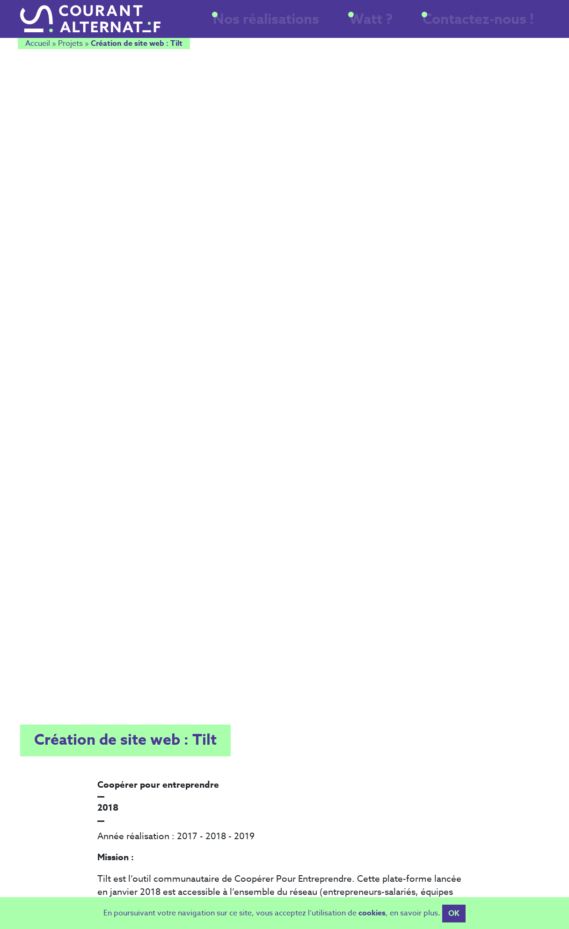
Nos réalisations (332, 24)
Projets (70, 45)
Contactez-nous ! (495, 24)
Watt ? (412, 24)
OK (454, 918)
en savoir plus (414, 918)
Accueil (37, 45)
